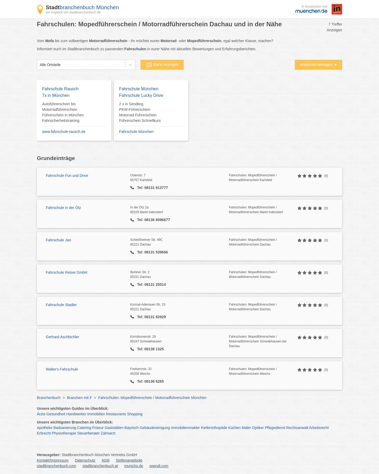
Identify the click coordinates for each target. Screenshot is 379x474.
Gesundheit (56, 414)
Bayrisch (131, 428)
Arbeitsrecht (319, 428)
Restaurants (116, 414)
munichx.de (133, 466)
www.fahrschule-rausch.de (63, 131)
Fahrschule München (136, 131)
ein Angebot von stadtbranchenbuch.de (73, 12)
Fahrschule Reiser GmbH (66, 272)
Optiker (258, 428)
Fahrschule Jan (58, 240)
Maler (246, 428)
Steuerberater (88, 433)
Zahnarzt (108, 433)
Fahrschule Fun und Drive (67, 175)
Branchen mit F (79, 398)
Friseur (98, 428)
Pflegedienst (275, 428)
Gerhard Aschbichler (62, 337)
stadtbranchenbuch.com (56, 466)
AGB (105, 460)
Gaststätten (114, 428)
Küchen (234, 428)
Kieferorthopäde (214, 428)
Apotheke (44, 428)
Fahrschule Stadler (61, 305)
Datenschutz (85, 460)
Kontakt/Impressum (53, 460)
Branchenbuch (49, 398)
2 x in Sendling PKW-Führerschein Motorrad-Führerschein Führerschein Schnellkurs (140, 112)
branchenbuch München (82, 7)
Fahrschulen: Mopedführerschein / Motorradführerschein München (152, 398)
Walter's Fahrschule (62, 369)
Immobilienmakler (185, 428)
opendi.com (158, 466)
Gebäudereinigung (155, 428)
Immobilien (96, 414)
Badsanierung (64, 428)
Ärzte (41, 414)
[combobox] (39, 65)
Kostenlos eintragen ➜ (318, 64)
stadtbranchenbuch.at (100, 466)
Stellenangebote (129, 460)
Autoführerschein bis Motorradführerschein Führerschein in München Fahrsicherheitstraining (63, 112)
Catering (84, 428)
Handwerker (76, 414)
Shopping (134, 414)
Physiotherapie (64, 433)
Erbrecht (44, 433)
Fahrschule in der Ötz (63, 208)
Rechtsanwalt (297, 428)
